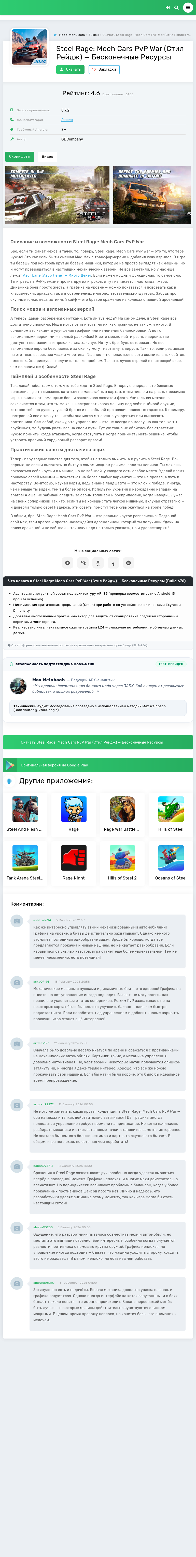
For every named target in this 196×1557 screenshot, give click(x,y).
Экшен (67, 120)
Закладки (104, 69)
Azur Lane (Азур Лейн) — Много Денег (57, 275)
